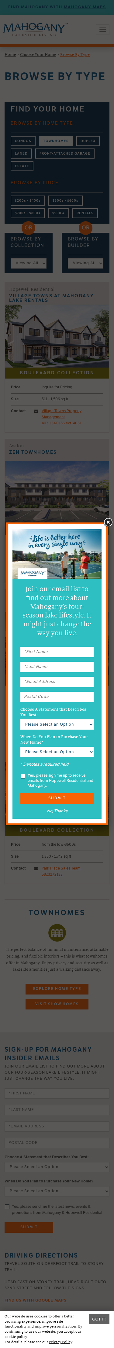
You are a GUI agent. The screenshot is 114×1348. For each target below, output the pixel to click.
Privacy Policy (60, 1342)
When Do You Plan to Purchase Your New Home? (54, 740)
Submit (57, 798)
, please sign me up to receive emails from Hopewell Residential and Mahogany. (57, 781)
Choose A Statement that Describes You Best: (53, 712)
